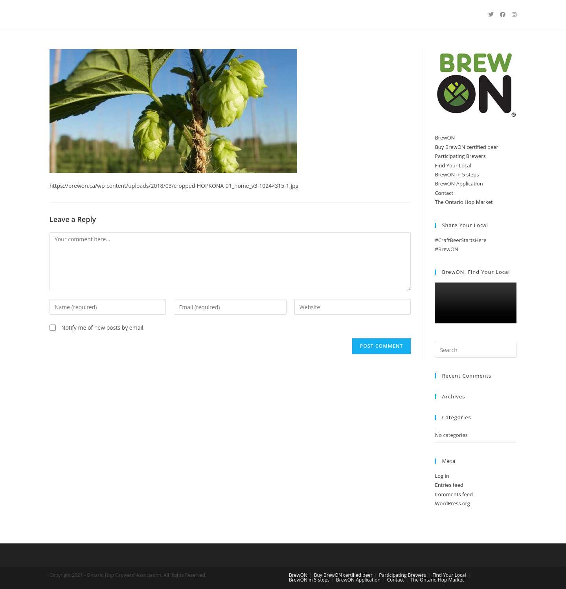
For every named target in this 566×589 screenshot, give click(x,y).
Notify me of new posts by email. (103, 327)
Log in (442, 475)
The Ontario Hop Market (463, 202)
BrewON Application (459, 183)
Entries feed (449, 484)
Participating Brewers (460, 156)
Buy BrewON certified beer (466, 146)
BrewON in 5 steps (457, 174)
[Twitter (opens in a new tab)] (491, 14)
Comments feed (453, 494)
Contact (444, 192)
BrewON (445, 137)
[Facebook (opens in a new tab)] (503, 14)
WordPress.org (452, 503)
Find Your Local (453, 165)
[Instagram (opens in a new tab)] (514, 14)
